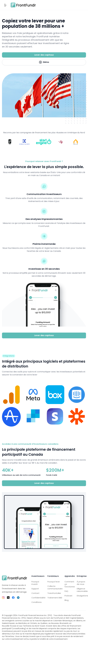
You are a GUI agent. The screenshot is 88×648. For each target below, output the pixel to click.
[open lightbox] (44, 62)
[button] (5, 5)
